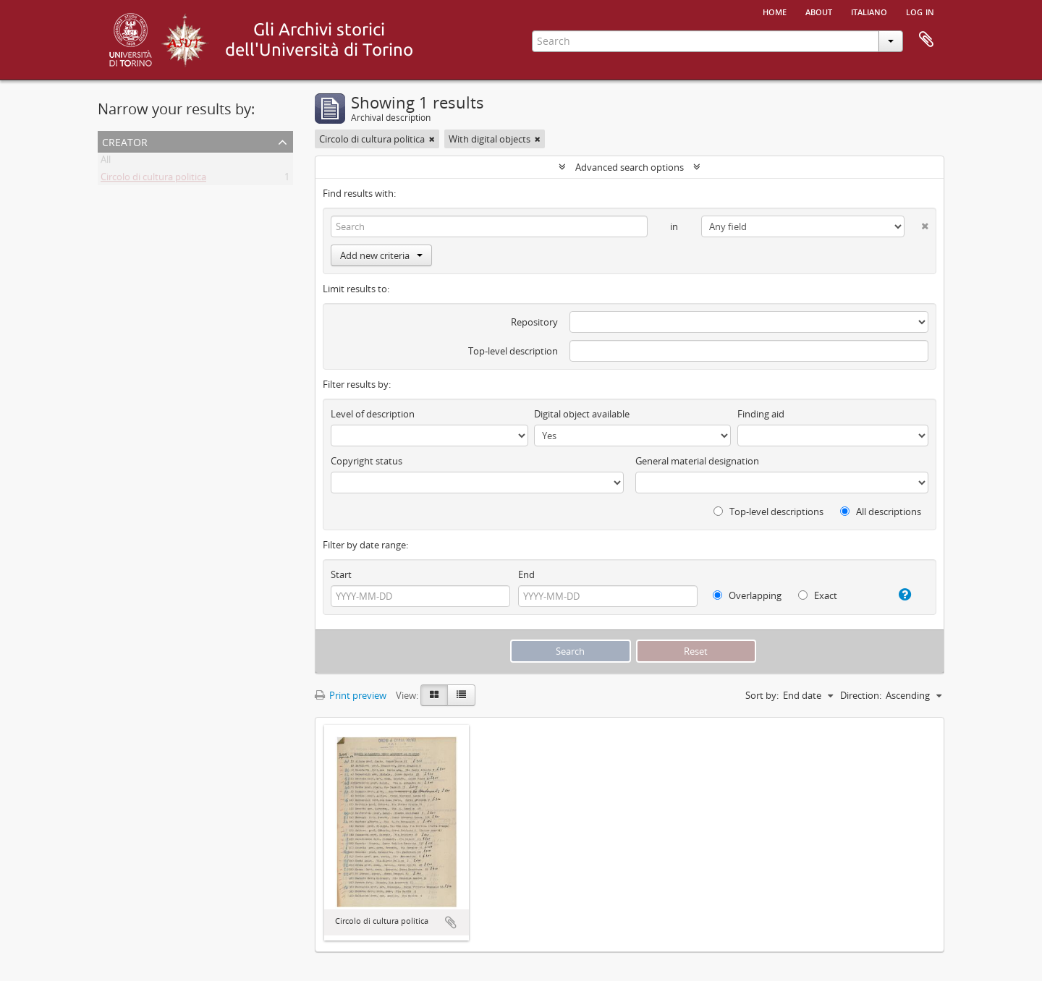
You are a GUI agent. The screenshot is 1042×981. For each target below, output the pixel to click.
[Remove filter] (432, 139)
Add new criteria (381, 255)
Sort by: (762, 695)
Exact (817, 595)
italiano (869, 11)
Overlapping (747, 595)
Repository (534, 321)
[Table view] (461, 695)
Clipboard (926, 40)
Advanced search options (629, 167)
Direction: (860, 695)
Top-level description (513, 350)
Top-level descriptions (768, 511)
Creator (125, 140)
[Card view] (434, 695)
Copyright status (366, 460)
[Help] (899, 594)
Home (775, 11)
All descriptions (880, 511)
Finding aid (760, 413)
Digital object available (582, 413)
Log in (920, 11)
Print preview (350, 695)
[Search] (489, 226)
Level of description (373, 413)
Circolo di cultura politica (153, 179)
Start (341, 574)
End (526, 574)
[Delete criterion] (916, 223)
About (818, 11)
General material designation (697, 460)
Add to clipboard (451, 922)
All (106, 162)
